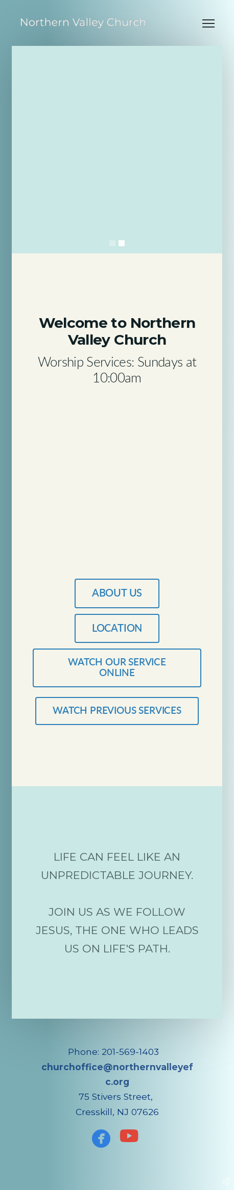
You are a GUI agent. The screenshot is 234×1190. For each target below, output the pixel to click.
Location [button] (117, 629)
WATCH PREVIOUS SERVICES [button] (117, 711)
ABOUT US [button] (117, 593)
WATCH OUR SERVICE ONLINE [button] (117, 668)
